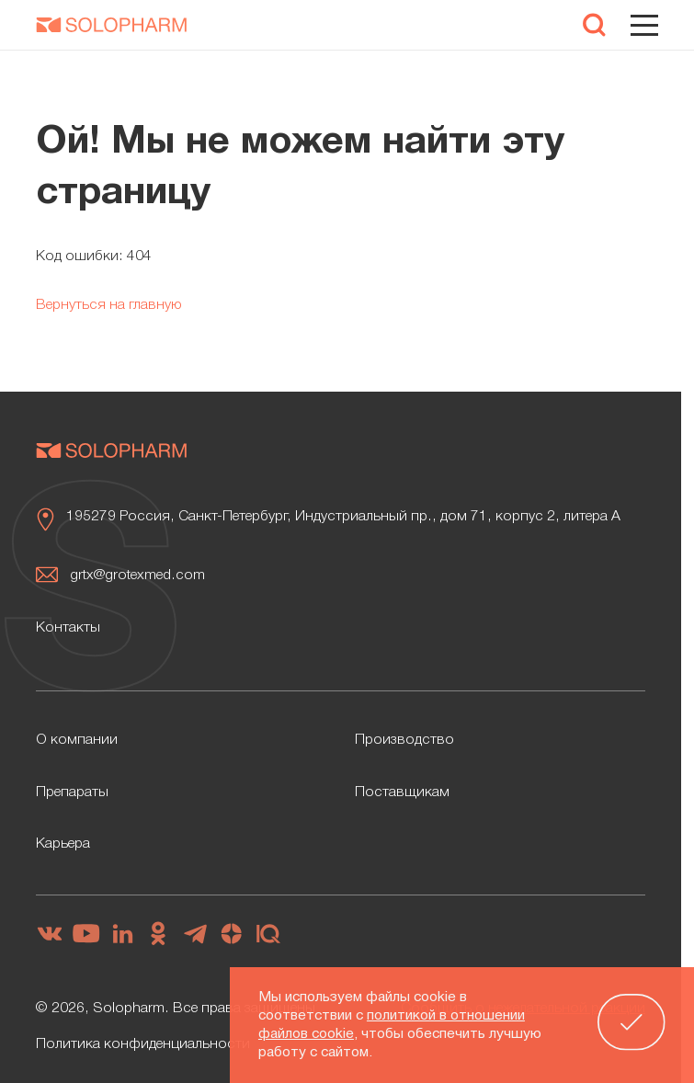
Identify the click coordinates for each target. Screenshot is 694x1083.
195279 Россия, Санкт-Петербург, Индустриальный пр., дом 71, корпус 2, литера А (343, 516)
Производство (404, 740)
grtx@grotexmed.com (137, 575)
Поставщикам (402, 792)
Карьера (63, 844)
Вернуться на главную (109, 305)
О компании (77, 740)
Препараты (72, 792)
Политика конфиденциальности (143, 1044)
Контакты (68, 627)
